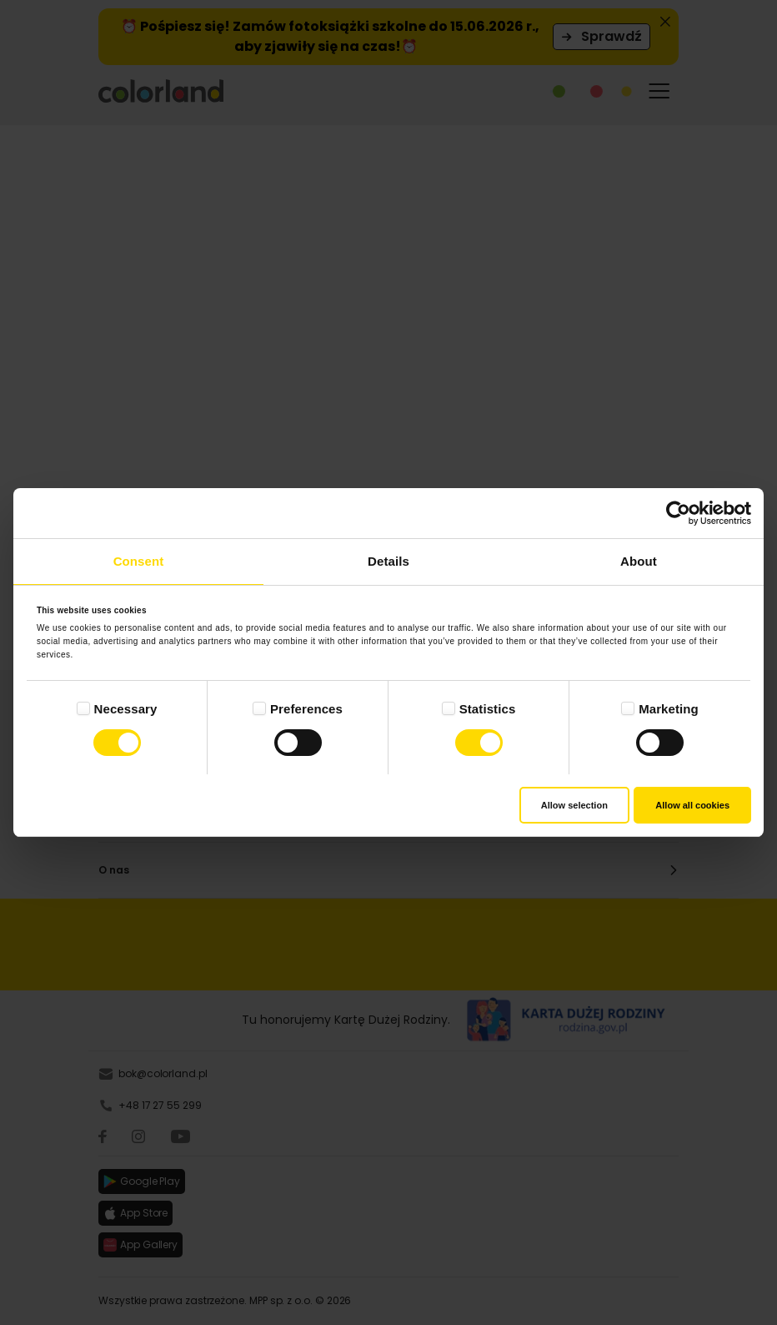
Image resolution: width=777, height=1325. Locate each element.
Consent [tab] (138, 561)
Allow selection (574, 805)
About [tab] (638, 561)
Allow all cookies (692, 805)
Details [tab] (388, 561)
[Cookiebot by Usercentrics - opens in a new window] (678, 513)
